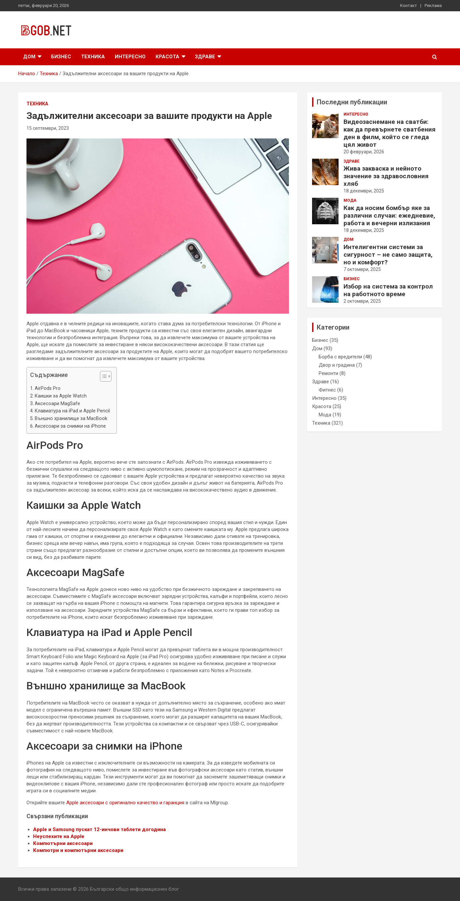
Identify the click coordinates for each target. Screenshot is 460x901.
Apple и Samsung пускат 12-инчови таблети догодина (99, 829)
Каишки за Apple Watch (61, 395)
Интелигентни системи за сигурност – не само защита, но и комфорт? (388, 254)
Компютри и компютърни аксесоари (78, 850)
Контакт (408, 5)
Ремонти (328, 373)
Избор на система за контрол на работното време (388, 290)
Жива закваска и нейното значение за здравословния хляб (386, 176)
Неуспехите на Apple (58, 836)
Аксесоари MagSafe (57, 403)
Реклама (433, 5)
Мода (350, 200)
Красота (167, 57)
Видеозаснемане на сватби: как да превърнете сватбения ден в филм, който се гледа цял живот (390, 133)
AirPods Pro (48, 388)
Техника (93, 57)
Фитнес (327, 390)
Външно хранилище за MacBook (71, 418)
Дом (29, 57)
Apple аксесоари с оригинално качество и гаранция (125, 803)
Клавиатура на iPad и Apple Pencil (72, 410)
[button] (102, 378)
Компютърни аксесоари (63, 843)
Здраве (205, 57)
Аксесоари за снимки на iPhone (70, 426)
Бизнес (61, 57)
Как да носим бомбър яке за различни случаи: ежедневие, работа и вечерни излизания (389, 215)
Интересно (130, 57)
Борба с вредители (340, 357)
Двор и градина (337, 365)
